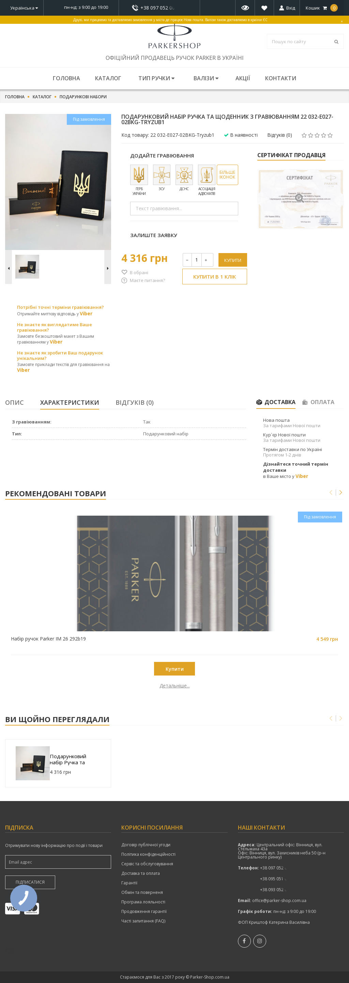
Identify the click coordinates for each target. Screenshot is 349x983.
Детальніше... (47, 685)
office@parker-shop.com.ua (279, 900)
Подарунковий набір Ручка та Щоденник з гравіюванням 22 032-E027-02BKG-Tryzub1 (72, 759)
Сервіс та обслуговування (147, 864)
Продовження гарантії (144, 912)
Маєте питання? (147, 280)
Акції (243, 78)
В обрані (139, 272)
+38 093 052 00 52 (277, 890)
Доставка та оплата (140, 873)
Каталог (108, 78)
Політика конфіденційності (148, 854)
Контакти (280, 78)
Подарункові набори (83, 97)
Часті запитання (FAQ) (143, 921)
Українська (24, 8)
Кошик (322, 8)
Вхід (290, 8)
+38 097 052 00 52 (159, 8)
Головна (66, 78)
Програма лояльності (143, 902)
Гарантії (129, 883)
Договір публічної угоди (145, 845)
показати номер (159, 7)
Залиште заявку (153, 235)
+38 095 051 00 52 (277, 879)
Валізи (206, 78)
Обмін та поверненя (142, 892)
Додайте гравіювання (162, 155)
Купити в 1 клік (214, 276)
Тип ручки (156, 78)
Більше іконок (227, 174)
